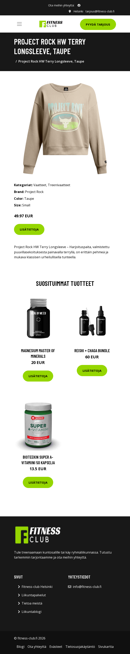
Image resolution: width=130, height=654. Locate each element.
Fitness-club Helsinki (37, 586)
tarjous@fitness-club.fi (100, 11)
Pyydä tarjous (98, 24)
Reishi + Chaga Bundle (92, 350)
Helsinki (78, 11)
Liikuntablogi (31, 611)
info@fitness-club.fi (87, 586)
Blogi (20, 646)
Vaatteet (39, 185)
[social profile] (79, 5)
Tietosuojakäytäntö (80, 646)
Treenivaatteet (59, 185)
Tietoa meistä (32, 603)
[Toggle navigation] (19, 24)
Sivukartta (106, 646)
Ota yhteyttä (37, 646)
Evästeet (55, 646)
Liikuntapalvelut (34, 595)
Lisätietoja (29, 229)
